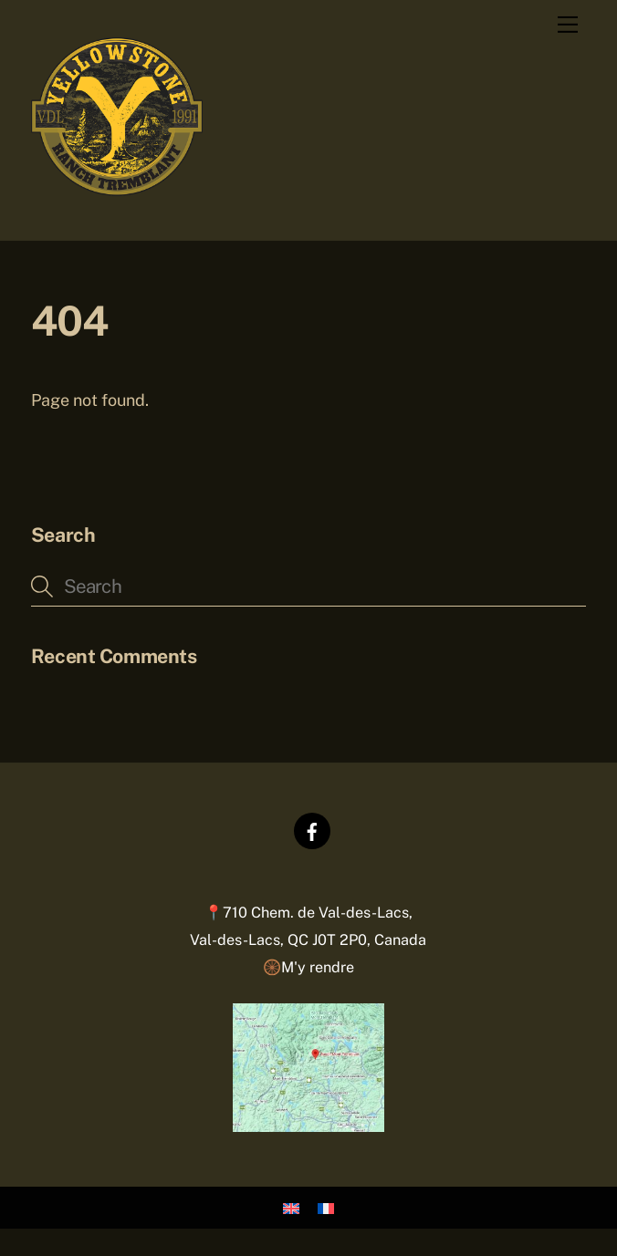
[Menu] (567, 24)
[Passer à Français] (325, 1208)
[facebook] (312, 829)
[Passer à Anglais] (291, 1208)
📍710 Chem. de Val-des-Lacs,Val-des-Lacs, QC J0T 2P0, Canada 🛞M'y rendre (308, 939)
